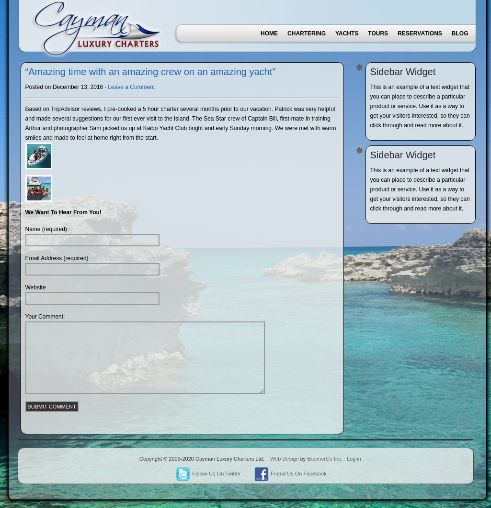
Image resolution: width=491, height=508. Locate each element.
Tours (378, 33)
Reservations (420, 33)
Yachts (346, 33)
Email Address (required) (57, 258)
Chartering (306, 33)
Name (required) (46, 229)
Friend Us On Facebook (290, 473)
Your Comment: (45, 316)
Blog (460, 33)
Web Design (284, 459)
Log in (354, 459)
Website (35, 287)
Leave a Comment (131, 87)
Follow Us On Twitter (208, 473)
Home (269, 33)
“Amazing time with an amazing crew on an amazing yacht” (150, 71)
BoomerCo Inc (324, 459)
